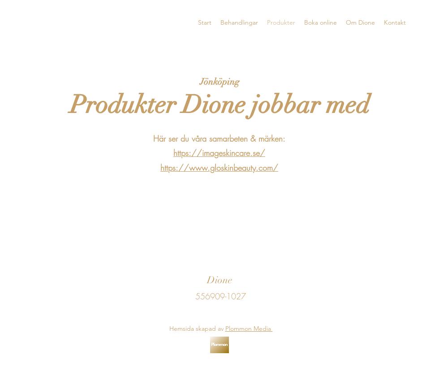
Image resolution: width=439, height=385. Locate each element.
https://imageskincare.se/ (219, 152)
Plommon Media (249, 328)
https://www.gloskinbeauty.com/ (219, 167)
